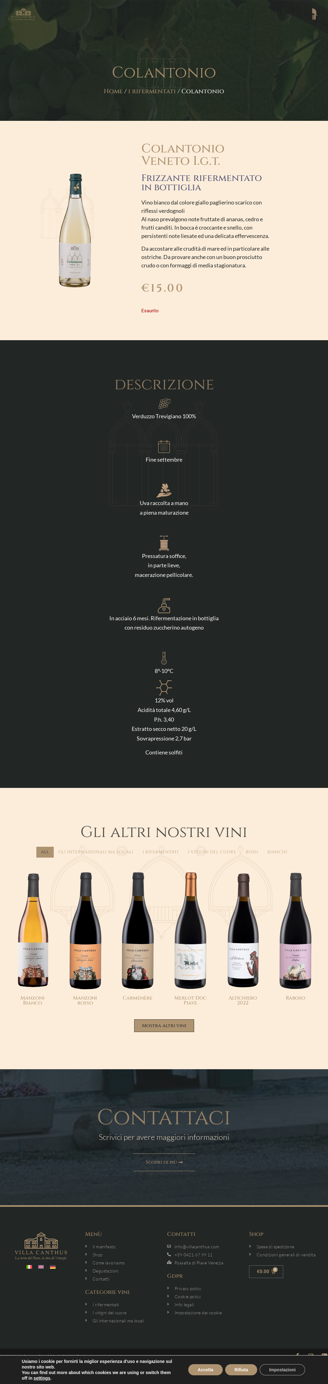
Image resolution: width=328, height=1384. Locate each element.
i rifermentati (152, 91)
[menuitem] (29, 1267)
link (164, 1380)
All (45, 852)
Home (113, 91)
